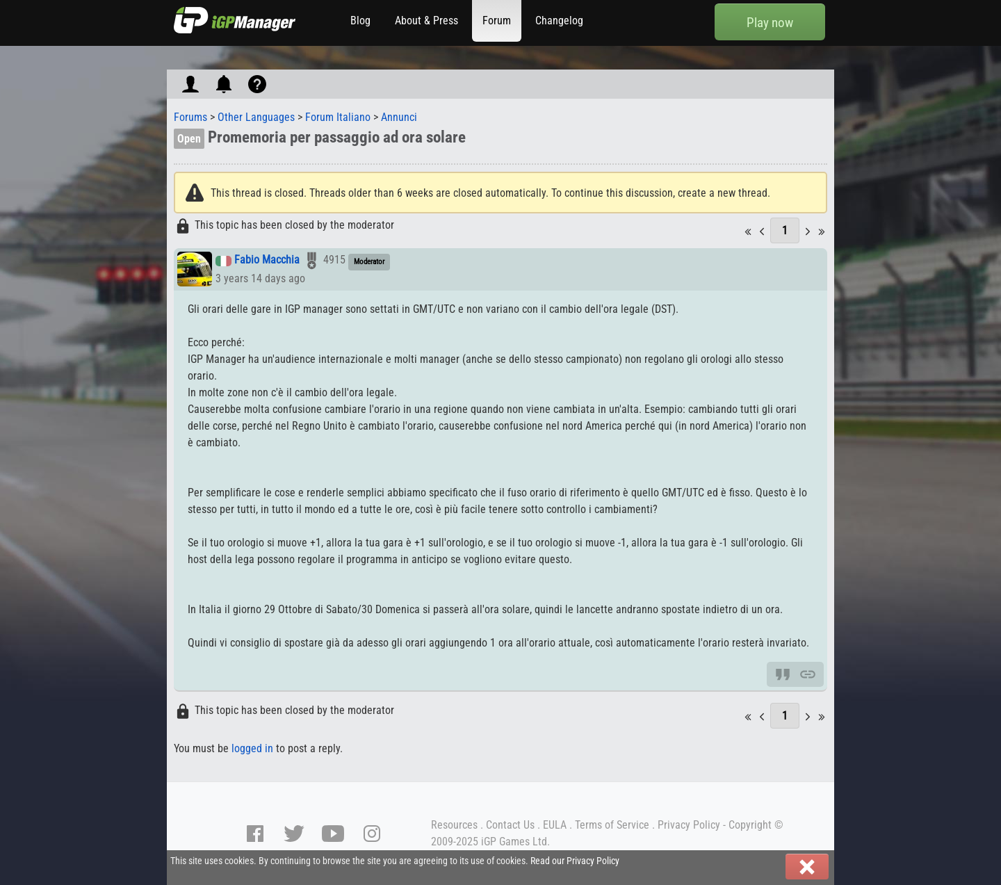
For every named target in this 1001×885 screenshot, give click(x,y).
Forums (190, 117)
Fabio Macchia (267, 260)
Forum (496, 20)
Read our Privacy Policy (574, 861)
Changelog (559, 20)
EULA (555, 824)
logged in (252, 748)
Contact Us (510, 824)
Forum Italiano (338, 117)
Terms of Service (612, 824)
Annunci (399, 117)
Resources (454, 824)
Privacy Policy (689, 824)
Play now (770, 23)
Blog (360, 20)
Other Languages (256, 117)
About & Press (426, 20)
